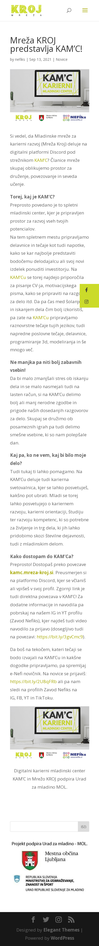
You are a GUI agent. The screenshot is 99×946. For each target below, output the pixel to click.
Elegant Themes (61, 930)
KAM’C (41, 160)
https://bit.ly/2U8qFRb (33, 681)
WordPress (62, 938)
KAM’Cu (18, 277)
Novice (62, 59)
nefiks (20, 59)
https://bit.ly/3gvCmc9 (60, 637)
